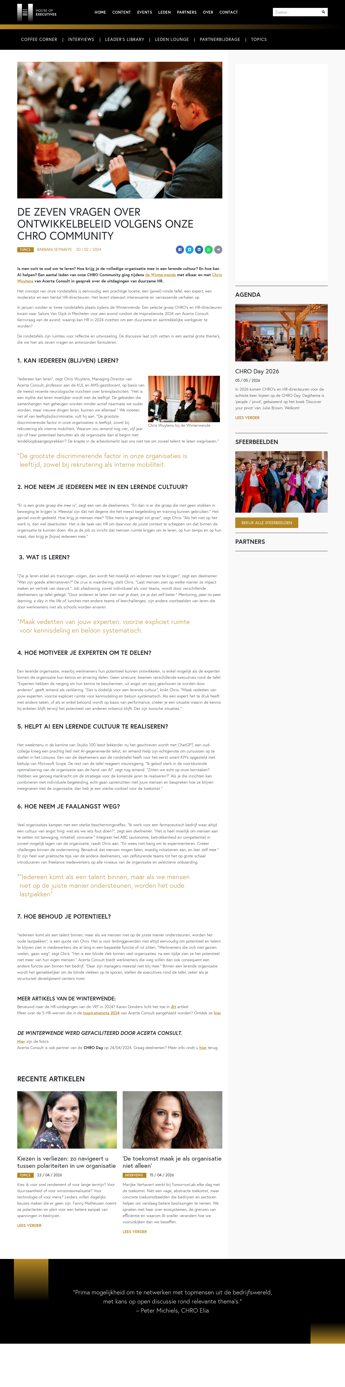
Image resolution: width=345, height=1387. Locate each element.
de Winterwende (160, 275)
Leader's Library (124, 39)
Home (100, 12)
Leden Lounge (172, 39)
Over (208, 12)
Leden (164, 12)
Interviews (81, 39)
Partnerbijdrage (220, 39)
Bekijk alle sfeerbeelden (267, 523)
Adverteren (106, 1377)
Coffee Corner (39, 39)
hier (217, 1013)
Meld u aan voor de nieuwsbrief (215, 1376)
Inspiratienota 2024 (101, 1013)
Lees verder (29, 1226)
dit (173, 1007)
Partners (187, 12)
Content (121, 12)
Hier (21, 1041)
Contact (228, 12)
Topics (259, 39)
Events (144, 12)
